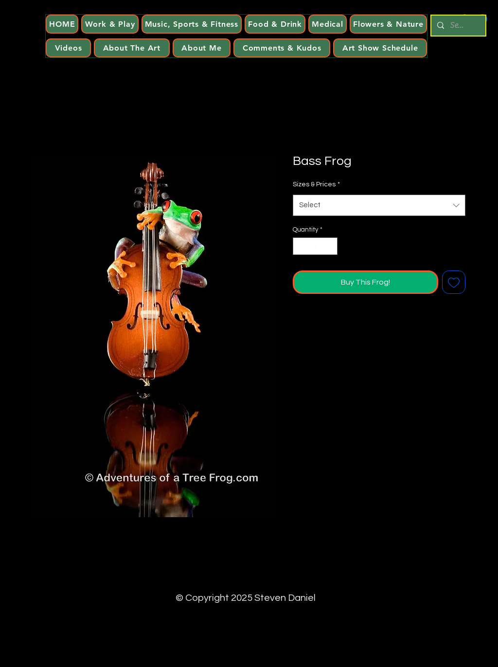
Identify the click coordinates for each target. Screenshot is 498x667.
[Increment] (331, 246)
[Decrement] (300, 246)
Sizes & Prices (316, 184)
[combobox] (379, 205)
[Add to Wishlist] (453, 282)
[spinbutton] (315, 246)
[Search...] (457, 26)
